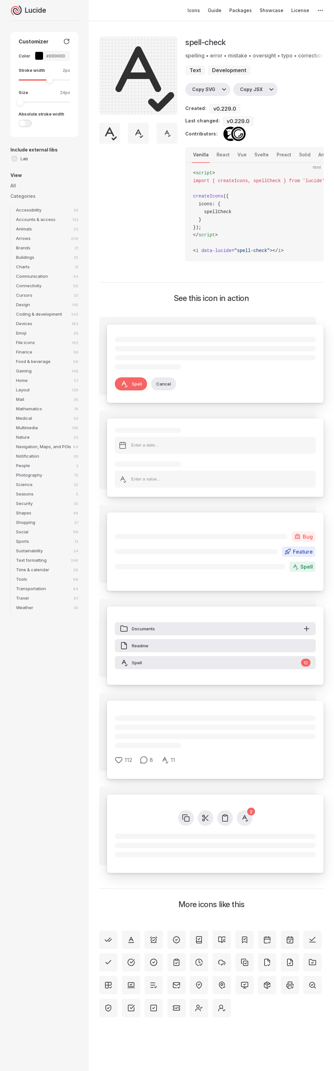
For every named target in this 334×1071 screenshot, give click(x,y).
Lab (24, 158)
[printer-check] (290, 985)
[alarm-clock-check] (153, 940)
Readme (134, 646)
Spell (131, 384)
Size (23, 92)
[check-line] (312, 940)
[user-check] (199, 1008)
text (195, 70)
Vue (242, 154)
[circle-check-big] (131, 962)
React (223, 154)
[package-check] (267, 985)
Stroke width (32, 70)
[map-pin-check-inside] (199, 985)
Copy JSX (251, 89)
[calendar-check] (290, 940)
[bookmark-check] (244, 940)
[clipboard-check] (176, 962)
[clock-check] (199, 962)
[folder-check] (312, 962)
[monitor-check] (244, 985)
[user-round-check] (222, 1008)
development (229, 70)
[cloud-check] (222, 962)
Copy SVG (203, 89)
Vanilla (201, 154)
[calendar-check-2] (267, 940)
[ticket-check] (176, 1008)
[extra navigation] (320, 10)
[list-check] (153, 985)
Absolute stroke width (41, 114)
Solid (305, 154)
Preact (284, 154)
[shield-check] (108, 1008)
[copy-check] (244, 962)
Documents (215, 629)
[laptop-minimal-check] (131, 985)
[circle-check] (153, 962)
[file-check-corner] (267, 962)
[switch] (25, 123)
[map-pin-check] (222, 985)
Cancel (163, 383)
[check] (108, 962)
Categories (23, 196)
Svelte (261, 154)
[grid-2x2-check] (108, 985)
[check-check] (108, 940)
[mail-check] (176, 985)
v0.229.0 (224, 108)
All (13, 185)
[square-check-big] (131, 1008)
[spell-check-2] (131, 940)
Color (24, 55)
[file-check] (290, 962)
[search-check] (312, 985)
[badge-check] (176, 940)
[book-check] (199, 940)
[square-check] (153, 1008)
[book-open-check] (222, 940)
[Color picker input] (55, 56)
